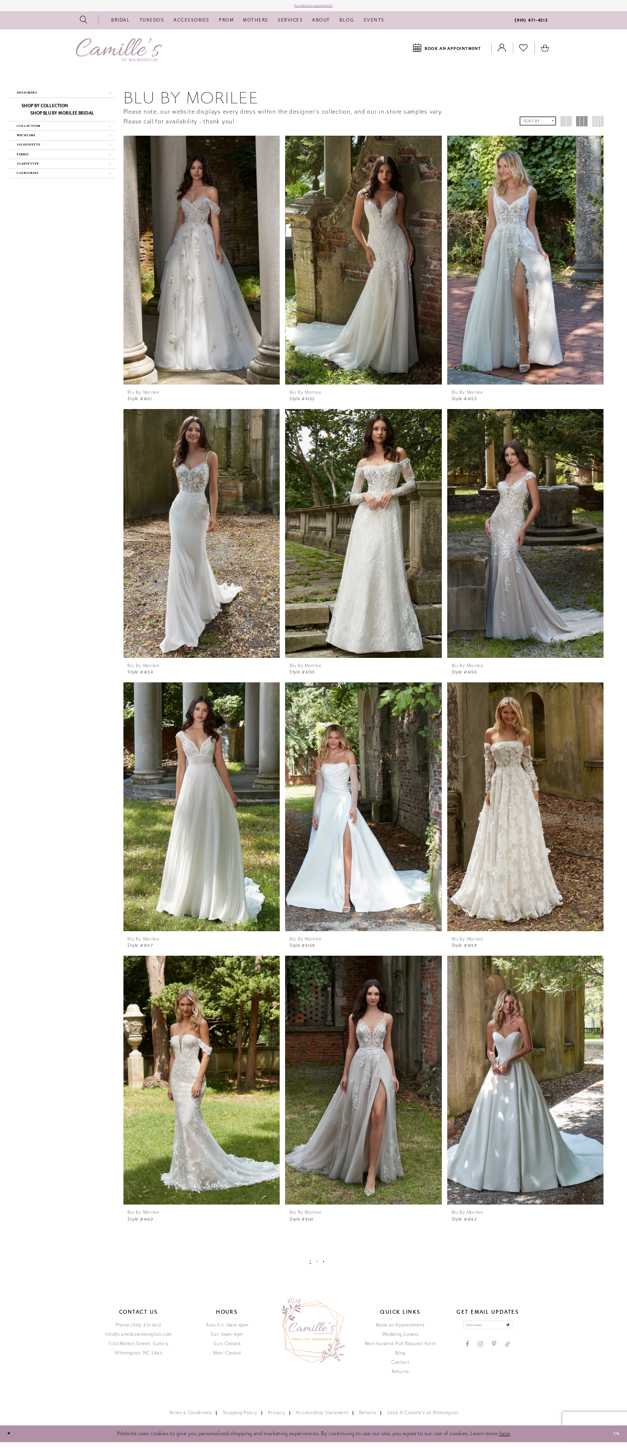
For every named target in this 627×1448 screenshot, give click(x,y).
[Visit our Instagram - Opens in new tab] (480, 1355)
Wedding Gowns (400, 1340)
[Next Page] (327, 1267)
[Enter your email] (487, 1334)
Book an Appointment (400, 1330)
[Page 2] (317, 1267)
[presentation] (201, 266)
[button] (62, 102)
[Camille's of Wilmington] (119, 55)
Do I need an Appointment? (313, 8)
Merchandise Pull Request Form (400, 1349)
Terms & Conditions (190, 1419)
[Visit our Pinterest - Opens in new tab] (494, 1355)
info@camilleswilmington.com (138, 1340)
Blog (400, 1358)
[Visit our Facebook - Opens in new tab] (467, 1355)
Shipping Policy (240, 1419)
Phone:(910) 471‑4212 (139, 1330)
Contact (400, 1368)
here (504, 1439)
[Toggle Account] (502, 54)
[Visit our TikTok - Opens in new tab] (507, 1355)
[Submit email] (519, 1334)
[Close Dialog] (11, 1440)
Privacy (276, 1419)
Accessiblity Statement (322, 1419)
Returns (400, 1377)
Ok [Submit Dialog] (613, 1439)
